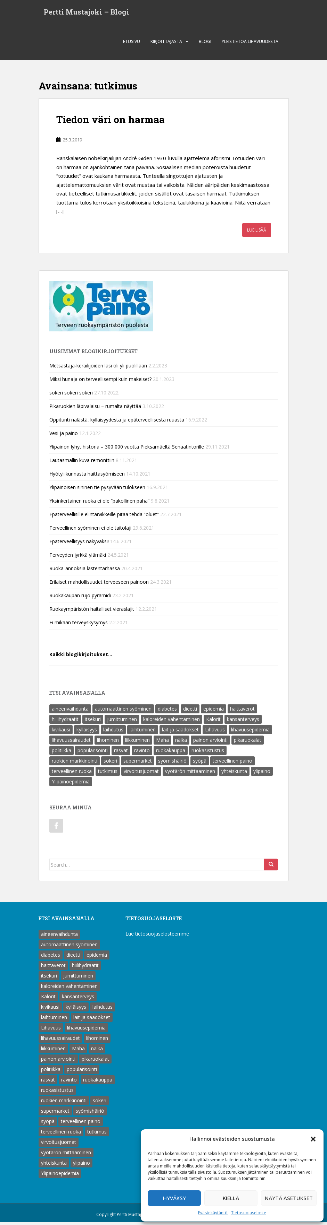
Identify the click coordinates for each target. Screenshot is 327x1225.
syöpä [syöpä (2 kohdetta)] (199, 764)
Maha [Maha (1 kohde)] (162, 743)
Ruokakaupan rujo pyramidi (80, 598)
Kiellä (231, 1197)
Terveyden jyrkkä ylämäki (77, 558)
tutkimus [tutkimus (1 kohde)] (107, 774)
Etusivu (131, 44)
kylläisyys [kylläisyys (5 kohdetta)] (86, 732)
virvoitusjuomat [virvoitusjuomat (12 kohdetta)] (141, 774)
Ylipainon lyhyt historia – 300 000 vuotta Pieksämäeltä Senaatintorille (126, 449)
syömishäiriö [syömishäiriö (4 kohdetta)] (172, 764)
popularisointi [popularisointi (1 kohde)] (92, 753)
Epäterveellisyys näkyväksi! (79, 544)
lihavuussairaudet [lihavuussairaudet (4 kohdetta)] (71, 743)
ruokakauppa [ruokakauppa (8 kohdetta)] (170, 753)
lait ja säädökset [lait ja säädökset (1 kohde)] (180, 732)
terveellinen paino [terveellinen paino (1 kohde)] (232, 764)
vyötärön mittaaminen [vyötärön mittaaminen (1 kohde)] (190, 774)
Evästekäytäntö (213, 1213)
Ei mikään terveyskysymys (78, 625)
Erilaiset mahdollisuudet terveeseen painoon (99, 585)
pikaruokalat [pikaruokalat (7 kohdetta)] (247, 743)
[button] (313, 1139)
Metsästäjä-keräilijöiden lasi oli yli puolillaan (98, 368)
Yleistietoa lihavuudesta (250, 44)
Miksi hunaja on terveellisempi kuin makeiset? (100, 382)
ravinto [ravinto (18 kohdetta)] (142, 753)
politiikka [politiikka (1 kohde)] (61, 753)
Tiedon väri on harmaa (110, 122)
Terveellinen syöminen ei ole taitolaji (90, 531)
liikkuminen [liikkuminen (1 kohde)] (137, 743)
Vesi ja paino (63, 436)
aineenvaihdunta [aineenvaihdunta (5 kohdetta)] (70, 712)
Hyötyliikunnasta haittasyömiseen (87, 477)
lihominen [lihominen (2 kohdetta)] (108, 743)
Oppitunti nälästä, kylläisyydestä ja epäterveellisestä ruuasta (116, 422)
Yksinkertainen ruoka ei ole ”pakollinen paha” (99, 504)
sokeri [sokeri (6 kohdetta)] (110, 764)
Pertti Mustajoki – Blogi (86, 13)
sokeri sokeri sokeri (71, 395)
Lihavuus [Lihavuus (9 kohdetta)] (215, 732)
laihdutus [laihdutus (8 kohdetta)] (113, 732)
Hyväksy (174, 1197)
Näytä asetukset (289, 1197)
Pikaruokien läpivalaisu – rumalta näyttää (95, 409)
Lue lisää (256, 233)
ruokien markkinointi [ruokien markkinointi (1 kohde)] (74, 764)
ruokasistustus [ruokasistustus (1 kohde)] (207, 753)
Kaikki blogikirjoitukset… (80, 657)
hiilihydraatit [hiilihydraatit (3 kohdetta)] (65, 722)
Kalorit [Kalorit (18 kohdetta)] (213, 722)
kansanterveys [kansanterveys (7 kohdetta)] (243, 722)
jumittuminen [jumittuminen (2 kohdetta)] (122, 722)
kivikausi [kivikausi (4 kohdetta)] (61, 732)
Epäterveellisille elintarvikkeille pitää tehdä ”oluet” (104, 517)
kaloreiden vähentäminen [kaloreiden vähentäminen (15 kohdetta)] (171, 722)
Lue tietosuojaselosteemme (157, 936)
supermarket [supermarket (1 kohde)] (137, 764)
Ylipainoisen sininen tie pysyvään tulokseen (97, 490)
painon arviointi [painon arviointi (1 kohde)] (210, 743)
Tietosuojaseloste (248, 1213)
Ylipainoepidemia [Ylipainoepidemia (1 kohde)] (71, 784)
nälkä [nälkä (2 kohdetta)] (181, 743)
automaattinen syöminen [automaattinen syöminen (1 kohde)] (123, 712)
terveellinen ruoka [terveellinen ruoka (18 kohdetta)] (72, 774)
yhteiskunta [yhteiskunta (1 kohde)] (234, 774)
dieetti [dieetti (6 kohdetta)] (190, 712)
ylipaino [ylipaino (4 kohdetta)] (261, 774)
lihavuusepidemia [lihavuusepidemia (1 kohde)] (250, 732)
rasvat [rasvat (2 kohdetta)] (121, 753)
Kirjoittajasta (166, 44)
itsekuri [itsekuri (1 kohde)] (93, 722)
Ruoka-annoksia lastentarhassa (84, 571)
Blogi (205, 44)
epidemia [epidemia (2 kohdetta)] (213, 712)
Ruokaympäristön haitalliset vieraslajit (91, 612)
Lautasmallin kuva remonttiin (81, 463)
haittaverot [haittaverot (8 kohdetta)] (242, 712)
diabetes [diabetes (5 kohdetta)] (167, 712)
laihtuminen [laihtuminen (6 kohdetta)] (143, 732)
